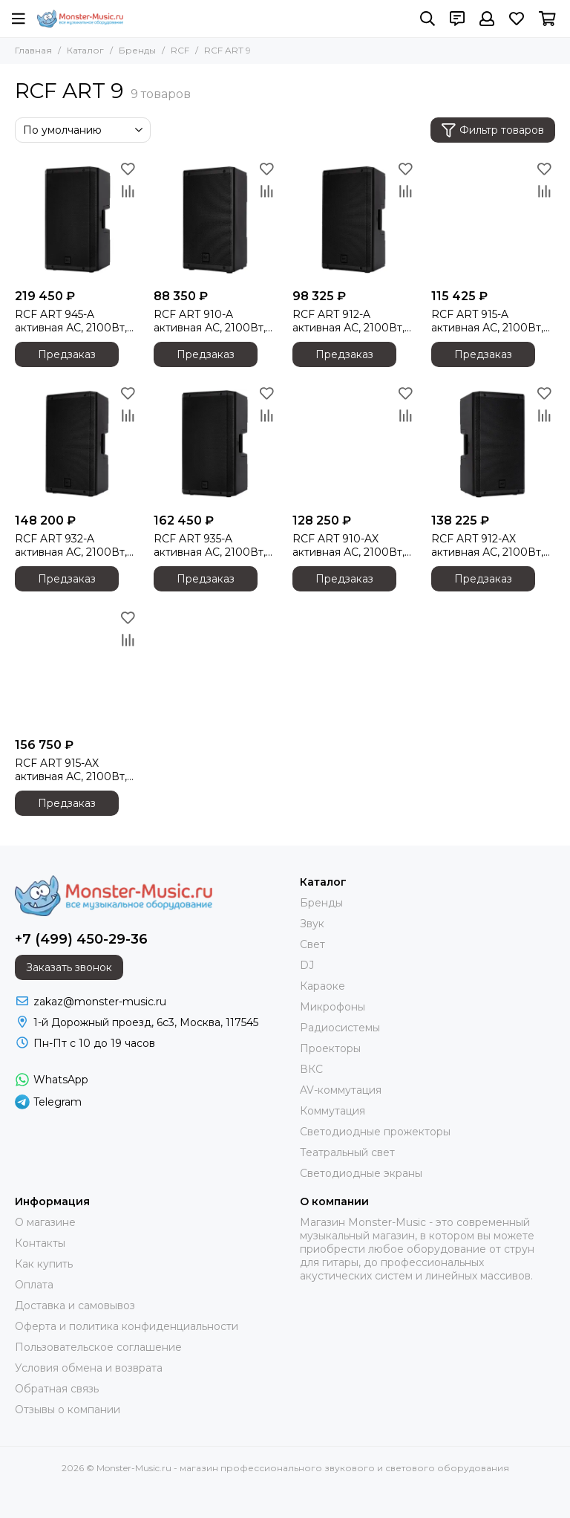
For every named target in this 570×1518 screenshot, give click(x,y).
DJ (307, 965)
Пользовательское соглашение (98, 1347)
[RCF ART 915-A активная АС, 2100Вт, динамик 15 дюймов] (493, 220)
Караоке (322, 986)
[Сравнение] (128, 191)
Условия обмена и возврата (89, 1368)
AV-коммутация (340, 1090)
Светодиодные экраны (361, 1173)
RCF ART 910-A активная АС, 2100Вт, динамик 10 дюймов (210, 321)
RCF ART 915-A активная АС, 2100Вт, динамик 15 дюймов (487, 321)
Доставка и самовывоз (75, 1305)
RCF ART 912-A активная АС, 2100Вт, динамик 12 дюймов (348, 321)
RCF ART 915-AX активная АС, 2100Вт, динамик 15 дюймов (71, 769)
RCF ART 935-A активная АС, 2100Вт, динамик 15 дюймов (210, 545)
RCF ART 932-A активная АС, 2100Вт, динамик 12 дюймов (71, 545)
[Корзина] (547, 18)
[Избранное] (516, 18)
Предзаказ (67, 354)
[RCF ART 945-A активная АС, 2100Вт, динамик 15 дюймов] (77, 220)
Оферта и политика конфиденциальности (126, 1326)
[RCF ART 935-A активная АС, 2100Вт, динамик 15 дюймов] (216, 444)
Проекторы (330, 1048)
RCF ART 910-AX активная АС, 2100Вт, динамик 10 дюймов (348, 545)
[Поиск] (427, 18)
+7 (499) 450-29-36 (81, 939)
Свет (312, 944)
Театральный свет (347, 1152)
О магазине (45, 1222)
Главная (33, 50)
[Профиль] (487, 18)
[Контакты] (457, 18)
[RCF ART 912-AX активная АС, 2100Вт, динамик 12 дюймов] (493, 444)
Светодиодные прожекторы (375, 1131)
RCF (180, 50)
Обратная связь (57, 1388)
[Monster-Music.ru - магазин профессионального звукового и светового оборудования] (80, 18)
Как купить (44, 1264)
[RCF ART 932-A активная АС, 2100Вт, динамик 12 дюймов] (77, 444)
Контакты (40, 1243)
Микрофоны (332, 1006)
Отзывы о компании (67, 1409)
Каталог (85, 50)
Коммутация (332, 1111)
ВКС (311, 1069)
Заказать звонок (69, 967)
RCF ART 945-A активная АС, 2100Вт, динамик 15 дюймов (71, 321)
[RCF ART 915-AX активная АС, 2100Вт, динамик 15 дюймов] (77, 668)
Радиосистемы (340, 1027)
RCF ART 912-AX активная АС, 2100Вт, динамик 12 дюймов (487, 545)
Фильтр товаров (493, 130)
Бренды (137, 50)
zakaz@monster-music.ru (99, 1001)
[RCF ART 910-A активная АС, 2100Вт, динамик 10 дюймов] (216, 220)
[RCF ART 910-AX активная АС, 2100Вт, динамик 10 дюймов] (354, 444)
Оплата (34, 1284)
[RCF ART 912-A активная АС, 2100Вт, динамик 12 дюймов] (354, 220)
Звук (312, 923)
